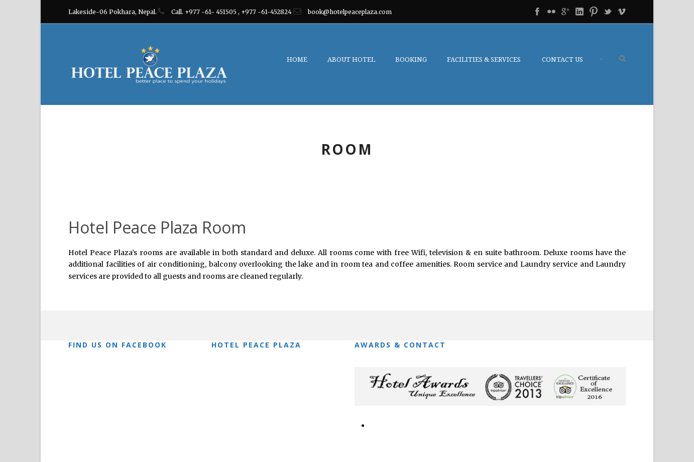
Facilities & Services (484, 59)
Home (297, 59)
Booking (411, 59)
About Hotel (351, 59)
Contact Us (562, 59)
